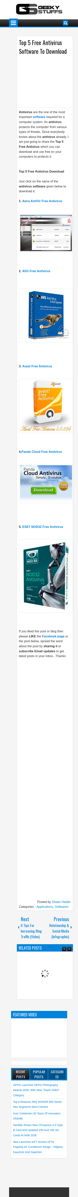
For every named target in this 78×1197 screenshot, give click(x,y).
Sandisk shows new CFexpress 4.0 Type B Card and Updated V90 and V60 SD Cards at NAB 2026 (38, 1130)
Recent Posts (21, 1074)
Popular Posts (39, 1074)
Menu (13, 23)
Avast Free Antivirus (37, 366)
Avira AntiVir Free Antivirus (42, 201)
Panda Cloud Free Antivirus (41, 451)
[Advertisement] (47, 81)
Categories (57, 1074)
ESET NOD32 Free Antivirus (42, 526)
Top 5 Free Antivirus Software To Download (43, 47)
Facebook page (53, 636)
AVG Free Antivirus (36, 271)
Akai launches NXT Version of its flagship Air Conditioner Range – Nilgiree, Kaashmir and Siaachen (38, 1147)
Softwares (62, 906)
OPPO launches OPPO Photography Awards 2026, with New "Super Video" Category (36, 1090)
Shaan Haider (61, 902)
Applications (44, 906)
